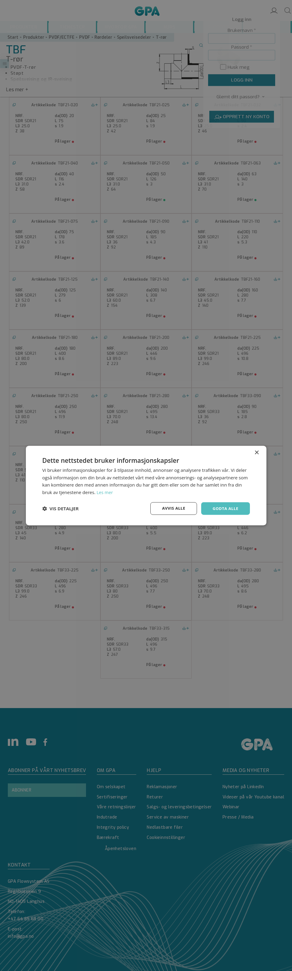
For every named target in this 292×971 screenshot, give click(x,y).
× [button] (256, 452)
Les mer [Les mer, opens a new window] (105, 492)
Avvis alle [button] (171, 508)
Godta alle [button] (224, 508)
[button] (60, 508)
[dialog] (146, 485)
